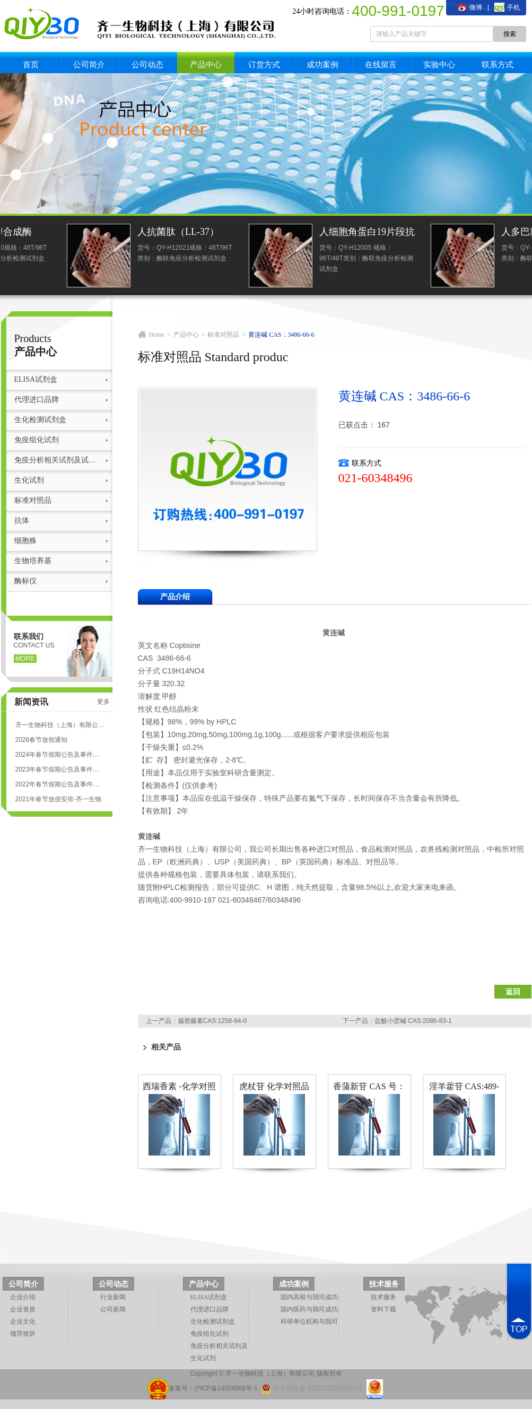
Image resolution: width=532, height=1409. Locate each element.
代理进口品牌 (36, 400)
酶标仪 (25, 581)
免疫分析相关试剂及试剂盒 (58, 460)
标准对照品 (32, 500)
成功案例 (322, 64)
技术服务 (384, 1284)
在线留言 (381, 64)
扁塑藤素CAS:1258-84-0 (212, 1021)
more (24, 658)
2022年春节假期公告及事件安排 (59, 784)
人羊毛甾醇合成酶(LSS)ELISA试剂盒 (111, 233)
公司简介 (89, 64)
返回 (512, 991)
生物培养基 (32, 561)
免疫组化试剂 (36, 440)
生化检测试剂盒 (40, 420)
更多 (103, 701)
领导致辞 (23, 1333)
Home (156, 334)
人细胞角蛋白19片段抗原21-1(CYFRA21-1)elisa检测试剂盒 (483, 233)
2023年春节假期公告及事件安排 (59, 769)
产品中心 (206, 64)
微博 (470, 7)
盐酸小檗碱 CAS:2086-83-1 (413, 1021)
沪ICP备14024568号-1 (226, 1388)
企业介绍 (23, 1297)
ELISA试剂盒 (36, 379)
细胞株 (25, 541)
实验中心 (439, 64)
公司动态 (147, 64)
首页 (31, 64)
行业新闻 (113, 1297)
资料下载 (383, 1309)
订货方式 (264, 64)
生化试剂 (29, 480)
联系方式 (497, 64)
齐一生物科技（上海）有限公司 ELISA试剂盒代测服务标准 (59, 725)
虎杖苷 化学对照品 (274, 1086)
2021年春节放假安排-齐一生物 (58, 799)
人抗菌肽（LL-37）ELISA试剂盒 (294, 233)
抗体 (21, 520)
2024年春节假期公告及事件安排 (59, 754)
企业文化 (23, 1321)
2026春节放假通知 (41, 739)
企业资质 (23, 1309)
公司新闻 (113, 1309)
